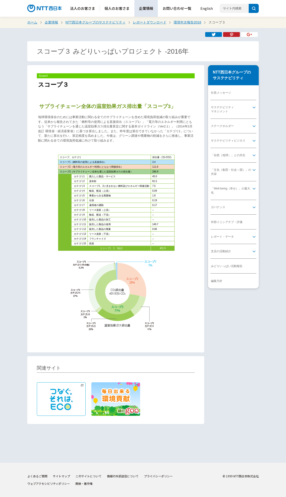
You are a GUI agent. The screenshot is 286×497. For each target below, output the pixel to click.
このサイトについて (88, 476)
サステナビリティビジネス (228, 140)
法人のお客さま (82, 8)
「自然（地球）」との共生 (228, 155)
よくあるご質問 (37, 476)
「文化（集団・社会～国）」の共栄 (231, 172)
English (206, 8)
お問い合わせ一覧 (177, 8)
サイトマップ (61, 476)
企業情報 (146, 8)
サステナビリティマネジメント (222, 109)
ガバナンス (218, 207)
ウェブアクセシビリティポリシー (48, 483)
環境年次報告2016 (187, 22)
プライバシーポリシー (158, 476)
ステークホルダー (222, 126)
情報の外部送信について (122, 476)
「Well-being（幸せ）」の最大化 (230, 190)
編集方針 (216, 281)
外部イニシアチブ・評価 (226, 222)
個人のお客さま (117, 8)
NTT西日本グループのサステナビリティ (96, 22)
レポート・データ (222, 236)
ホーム (32, 22)
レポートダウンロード (149, 22)
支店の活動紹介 (221, 251)
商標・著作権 (84, 483)
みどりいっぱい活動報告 (226, 266)
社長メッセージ (221, 92)
